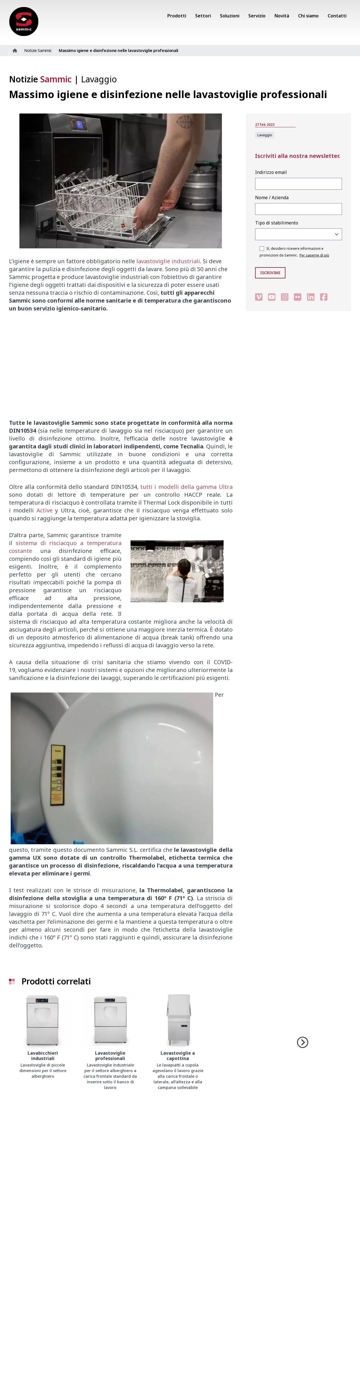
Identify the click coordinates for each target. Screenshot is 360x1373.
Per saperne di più (314, 255)
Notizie (40, 79)
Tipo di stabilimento (276, 223)
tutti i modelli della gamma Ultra (186, 487)
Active (45, 510)
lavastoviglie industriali (168, 261)
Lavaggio (99, 79)
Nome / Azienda (272, 197)
